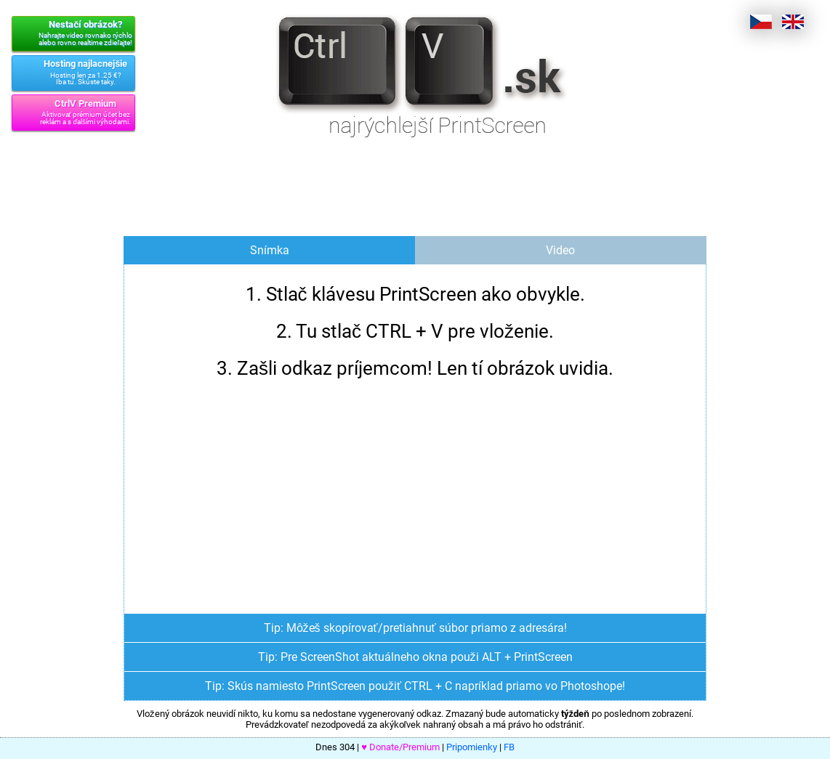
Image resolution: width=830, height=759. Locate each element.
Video (560, 250)
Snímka (269, 250)
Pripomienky (471, 747)
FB (509, 747)
